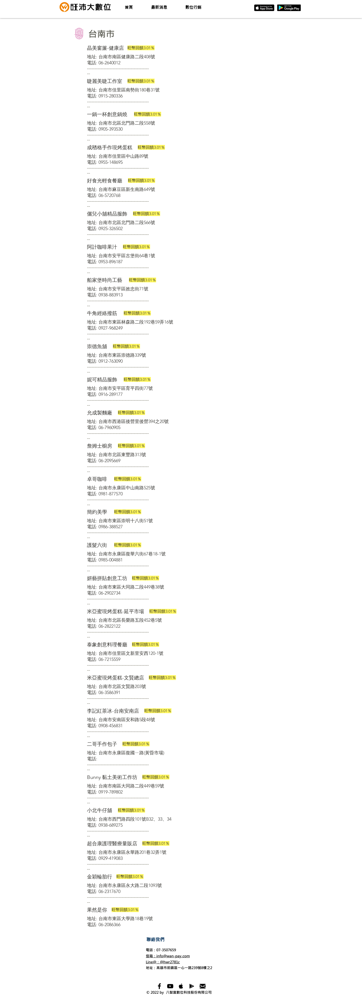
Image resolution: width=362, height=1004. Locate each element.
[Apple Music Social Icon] (181, 986)
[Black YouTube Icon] (170, 986)
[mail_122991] (202, 986)
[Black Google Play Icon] (192, 986)
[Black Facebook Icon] (159, 986)
